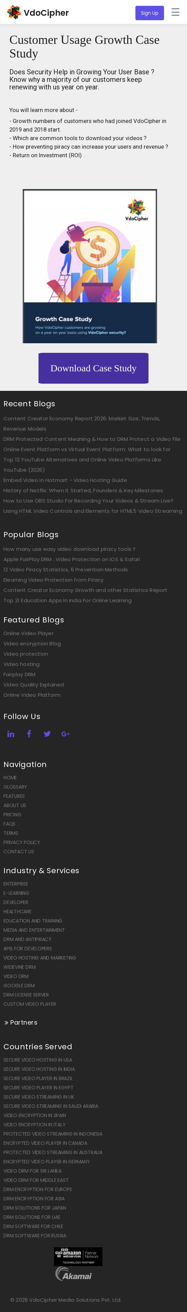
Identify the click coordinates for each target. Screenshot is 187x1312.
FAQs (9, 823)
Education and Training (32, 920)
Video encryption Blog (32, 643)
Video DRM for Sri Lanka (32, 1170)
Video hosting (21, 664)
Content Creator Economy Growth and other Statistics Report (85, 590)
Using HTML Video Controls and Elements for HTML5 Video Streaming (92, 511)
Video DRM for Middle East (36, 1180)
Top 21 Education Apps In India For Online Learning (67, 600)
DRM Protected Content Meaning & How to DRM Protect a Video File (92, 439)
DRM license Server (26, 994)
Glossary (15, 786)
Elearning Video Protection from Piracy (53, 579)
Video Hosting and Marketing (39, 957)
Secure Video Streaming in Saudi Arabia (50, 1106)
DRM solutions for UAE (31, 1217)
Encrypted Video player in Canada (45, 1143)
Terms (10, 833)
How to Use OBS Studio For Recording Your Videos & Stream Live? (88, 500)
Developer (15, 902)
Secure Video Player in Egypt (38, 1087)
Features (14, 796)
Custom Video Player (29, 1004)
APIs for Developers (27, 948)
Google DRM (19, 985)
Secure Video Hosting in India (39, 1069)
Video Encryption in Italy (34, 1124)
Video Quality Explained (33, 684)
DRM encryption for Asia (34, 1198)
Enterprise (15, 883)
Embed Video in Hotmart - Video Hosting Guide (65, 480)
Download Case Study (93, 368)
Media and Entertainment (34, 930)
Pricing (12, 814)
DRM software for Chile (33, 1226)
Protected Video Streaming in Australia (52, 1152)
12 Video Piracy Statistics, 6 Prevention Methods (65, 569)
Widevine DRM (19, 967)
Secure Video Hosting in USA (37, 1059)
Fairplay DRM (19, 674)
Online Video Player (28, 633)
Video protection (25, 653)
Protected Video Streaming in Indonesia (52, 1133)
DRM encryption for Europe (37, 1189)
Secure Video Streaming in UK (38, 1096)
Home (10, 777)
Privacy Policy (21, 842)
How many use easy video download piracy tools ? (69, 549)
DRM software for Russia (34, 1235)
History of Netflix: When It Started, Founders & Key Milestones (83, 490)
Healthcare (17, 911)
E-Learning (16, 893)
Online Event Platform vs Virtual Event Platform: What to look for (86, 449)
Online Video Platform (31, 694)
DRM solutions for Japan (34, 1207)
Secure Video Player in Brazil (38, 1078)
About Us (14, 805)
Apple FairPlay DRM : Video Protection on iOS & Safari (71, 559)
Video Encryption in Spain (34, 1115)
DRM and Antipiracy (27, 939)
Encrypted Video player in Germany (46, 1161)
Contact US (18, 851)
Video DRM (16, 976)
